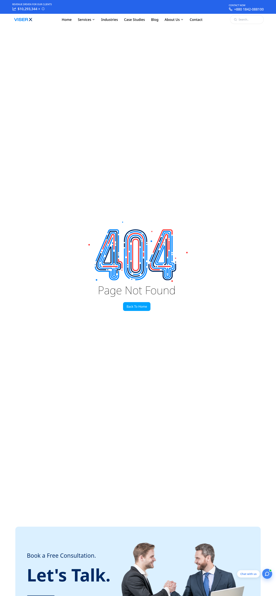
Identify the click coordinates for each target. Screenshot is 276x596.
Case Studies (134, 19)
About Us (174, 19)
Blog (155, 19)
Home (67, 19)
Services (86, 19)
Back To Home (137, 306)
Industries (109, 19)
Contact (196, 19)
